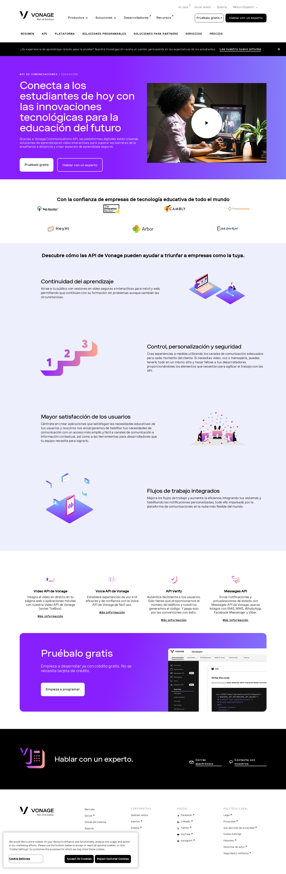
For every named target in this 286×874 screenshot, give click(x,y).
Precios (216, 33)
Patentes (229, 840)
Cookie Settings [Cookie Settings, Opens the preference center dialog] (19, 858)
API (44, 33)
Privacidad (230, 821)
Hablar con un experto (79, 165)
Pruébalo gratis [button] (208, 18)
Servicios (194, 33)
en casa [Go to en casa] (183, 7)
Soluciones (104, 17)
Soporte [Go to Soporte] (222, 7)
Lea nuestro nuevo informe (240, 49)
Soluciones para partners (156, 33)
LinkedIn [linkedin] (185, 821)
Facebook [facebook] (186, 815)
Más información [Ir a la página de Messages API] (235, 620)
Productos (76, 17)
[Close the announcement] (279, 49)
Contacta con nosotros (245, 761)
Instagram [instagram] (186, 840)
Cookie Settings (232, 834)
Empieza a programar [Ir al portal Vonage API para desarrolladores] (63, 689)
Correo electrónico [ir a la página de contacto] (204, 761)
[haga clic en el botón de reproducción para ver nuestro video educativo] (206, 122)
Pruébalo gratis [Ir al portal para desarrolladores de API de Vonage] (36, 165)
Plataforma (65, 33)
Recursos (163, 17)
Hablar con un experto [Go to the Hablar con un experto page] (246, 18)
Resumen (27, 33)
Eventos (135, 821)
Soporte (89, 828)
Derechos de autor (234, 847)
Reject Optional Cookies (113, 858)
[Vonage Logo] (37, 16)
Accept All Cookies (79, 858)
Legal (227, 815)
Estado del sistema (95, 822)
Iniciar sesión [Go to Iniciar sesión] (202, 7)
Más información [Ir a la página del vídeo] (50, 616)
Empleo (135, 828)
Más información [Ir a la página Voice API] (112, 612)
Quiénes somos (139, 815)
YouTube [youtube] (186, 834)
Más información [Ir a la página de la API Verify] (174, 620)
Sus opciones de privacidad (239, 828)
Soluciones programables (104, 33)
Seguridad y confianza (236, 853)
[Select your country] (244, 7)
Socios (88, 815)
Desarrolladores (136, 17)
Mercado (90, 809)
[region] (70, 850)
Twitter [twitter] (185, 828)
